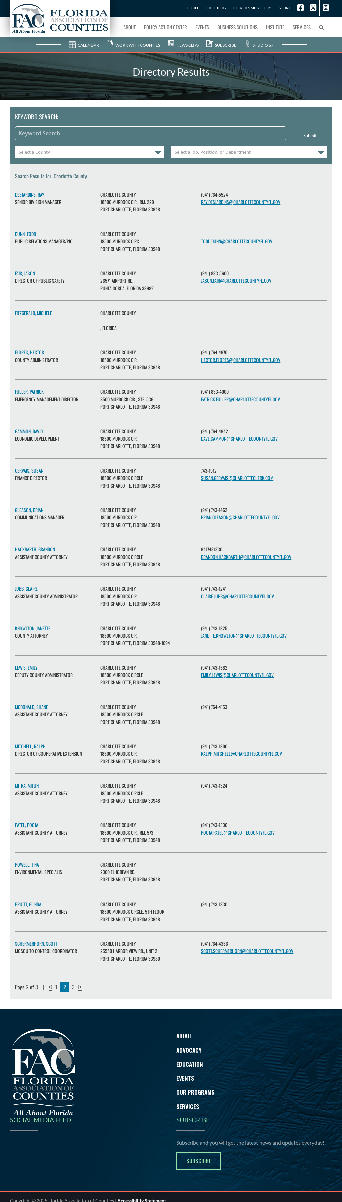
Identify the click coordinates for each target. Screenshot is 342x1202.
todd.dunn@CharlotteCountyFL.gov (236, 241)
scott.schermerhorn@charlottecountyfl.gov (247, 950)
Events (185, 1078)
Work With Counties (133, 45)
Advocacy (189, 1050)
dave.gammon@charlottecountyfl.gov (239, 438)
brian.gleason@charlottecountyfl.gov (240, 517)
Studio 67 (258, 45)
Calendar (84, 45)
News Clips (183, 45)
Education (189, 1064)
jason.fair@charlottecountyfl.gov (236, 280)
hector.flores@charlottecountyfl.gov (240, 359)
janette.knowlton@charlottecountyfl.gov (244, 635)
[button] (321, 27)
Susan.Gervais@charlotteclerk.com (237, 477)
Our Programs (195, 1092)
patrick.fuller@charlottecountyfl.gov (240, 399)
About (184, 1035)
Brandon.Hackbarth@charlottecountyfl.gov (246, 556)
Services (187, 1106)
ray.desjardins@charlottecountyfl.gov (240, 201)
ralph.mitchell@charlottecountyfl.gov (241, 753)
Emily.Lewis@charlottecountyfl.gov (237, 674)
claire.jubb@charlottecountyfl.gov (237, 596)
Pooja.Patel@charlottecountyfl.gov (238, 832)
